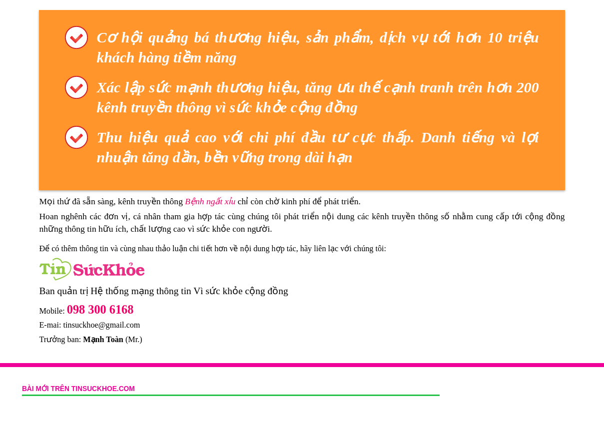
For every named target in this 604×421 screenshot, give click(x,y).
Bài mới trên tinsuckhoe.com (78, 389)
